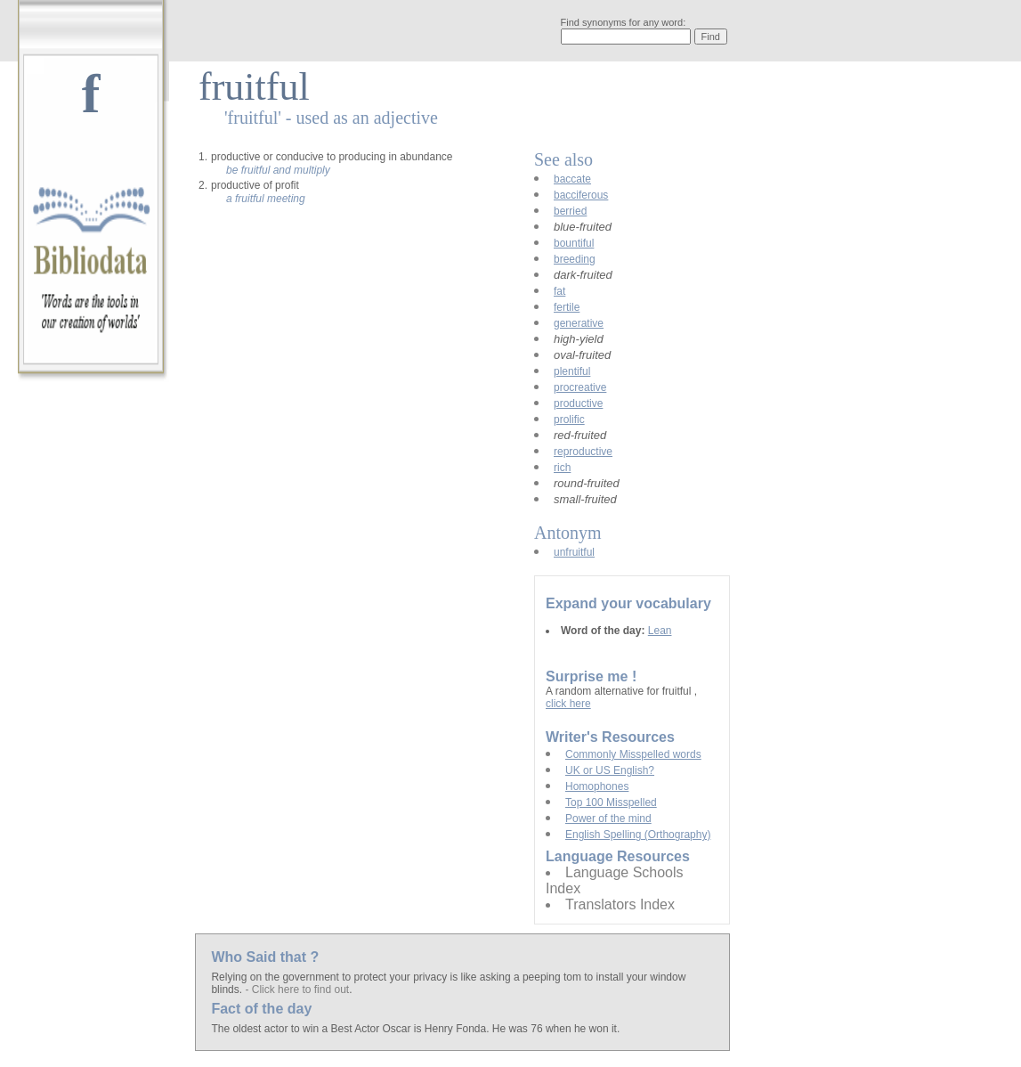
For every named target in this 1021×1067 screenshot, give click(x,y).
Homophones (596, 786)
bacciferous (581, 195)
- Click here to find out (297, 989)
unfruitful (574, 552)
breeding (575, 259)
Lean (660, 630)
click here (568, 703)
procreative (580, 387)
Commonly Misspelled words (633, 754)
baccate (572, 179)
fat (559, 291)
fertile (566, 307)
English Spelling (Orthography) (637, 834)
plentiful (572, 371)
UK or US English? (609, 770)
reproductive (583, 451)
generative (579, 323)
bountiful (574, 243)
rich (562, 467)
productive (578, 403)
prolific (569, 419)
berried (570, 211)
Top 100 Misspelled (611, 802)
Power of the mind (608, 818)
